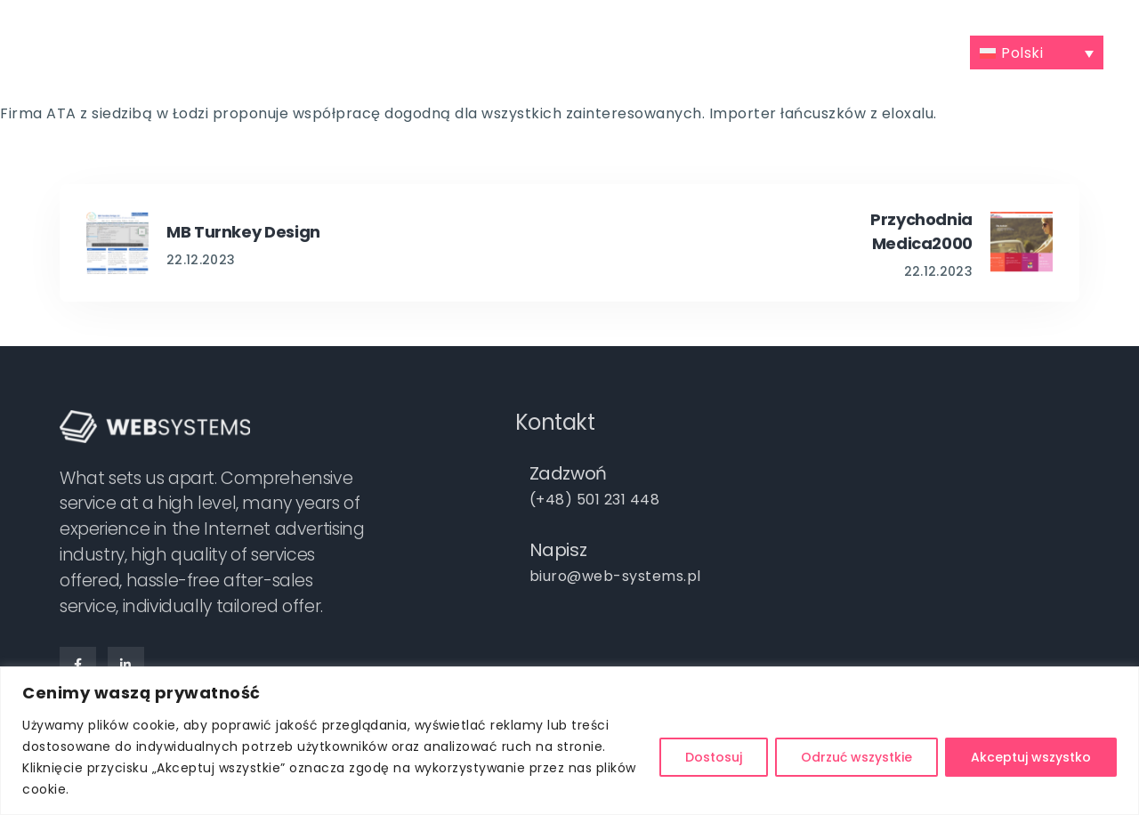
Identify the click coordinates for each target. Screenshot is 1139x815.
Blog (609, 50)
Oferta (418, 50)
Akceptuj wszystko (1031, 757)
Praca (828, 50)
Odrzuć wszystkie (856, 757)
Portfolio (523, 50)
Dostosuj (713, 757)
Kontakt (926, 50)
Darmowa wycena (716, 50)
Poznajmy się (308, 50)
